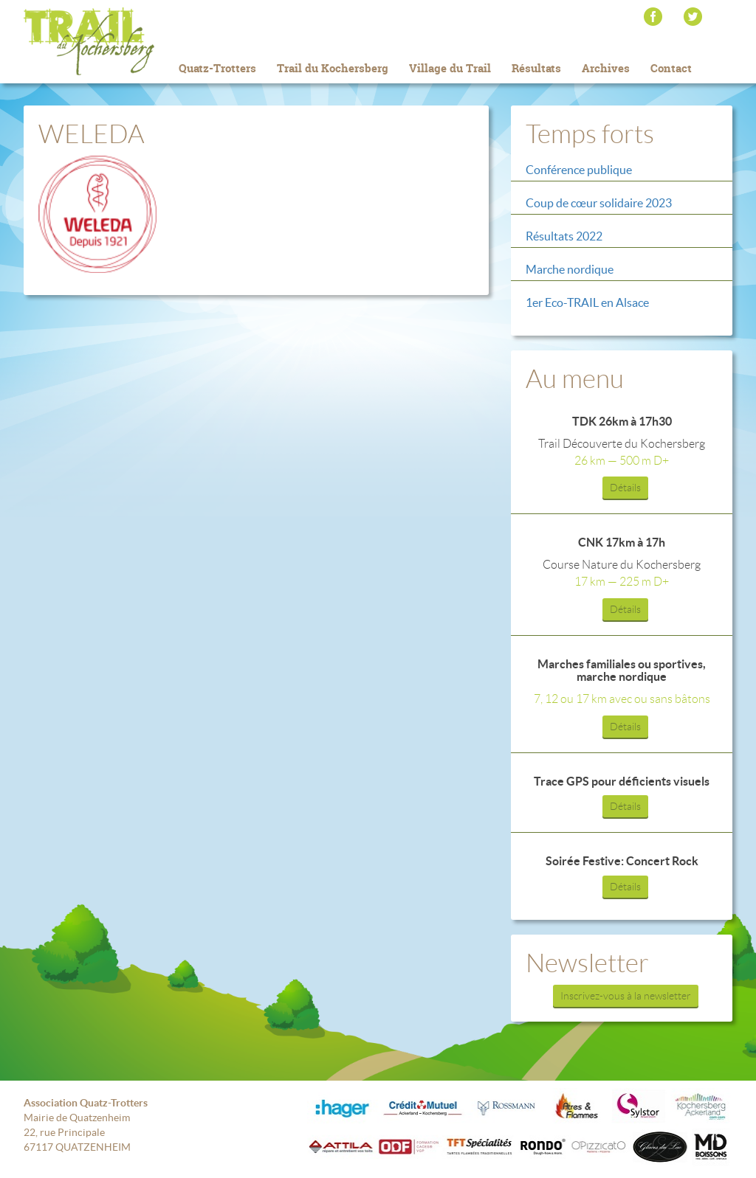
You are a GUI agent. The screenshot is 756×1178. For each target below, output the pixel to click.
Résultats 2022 (564, 236)
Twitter (693, 16)
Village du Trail (450, 68)
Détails (625, 487)
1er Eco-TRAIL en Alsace (587, 302)
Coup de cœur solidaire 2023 (599, 202)
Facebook (653, 16)
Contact (671, 68)
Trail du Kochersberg (112, 41)
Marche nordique (570, 269)
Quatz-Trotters (217, 68)
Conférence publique (579, 169)
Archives (606, 68)
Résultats (536, 68)
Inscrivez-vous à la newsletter (625, 996)
